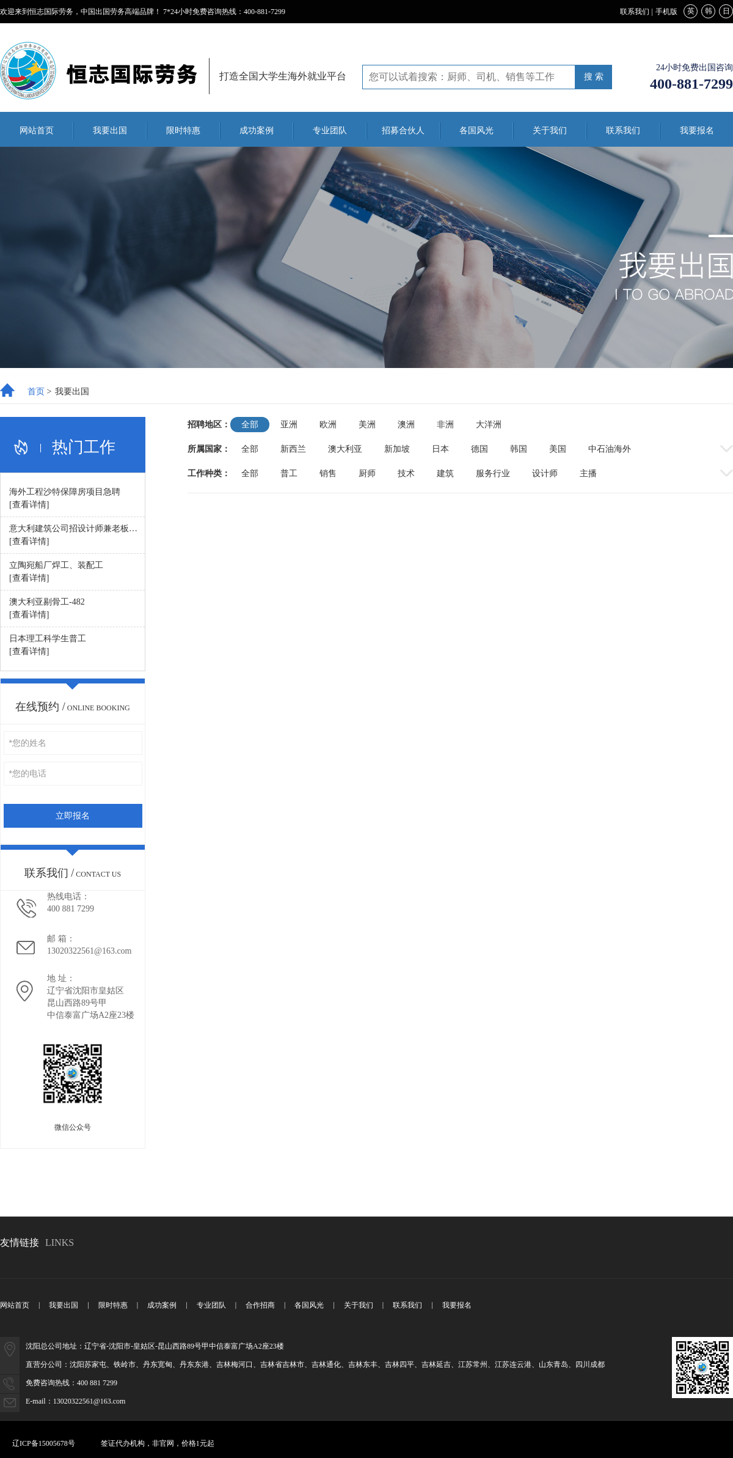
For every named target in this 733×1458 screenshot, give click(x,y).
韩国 (518, 449)
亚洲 (288, 424)
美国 (557, 449)
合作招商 (260, 1305)
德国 (479, 449)
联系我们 (634, 11)
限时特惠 (183, 130)
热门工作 (83, 447)
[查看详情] (29, 505)
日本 (440, 449)
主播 (588, 473)
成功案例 (256, 130)
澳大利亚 (345, 449)
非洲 (445, 424)
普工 (288, 473)
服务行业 (493, 473)
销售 (328, 473)
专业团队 (330, 130)
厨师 (367, 473)
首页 (36, 392)
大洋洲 (488, 424)
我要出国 (110, 130)
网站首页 (37, 130)
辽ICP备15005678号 (43, 1443)
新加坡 (397, 449)
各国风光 (476, 130)
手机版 (666, 11)
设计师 (545, 473)
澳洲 (406, 424)
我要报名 (697, 130)
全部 (249, 424)
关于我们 (550, 130)
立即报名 (73, 815)
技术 (406, 473)
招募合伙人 (403, 130)
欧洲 (328, 424)
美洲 (367, 424)
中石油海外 (609, 449)
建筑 (445, 473)
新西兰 (293, 449)
